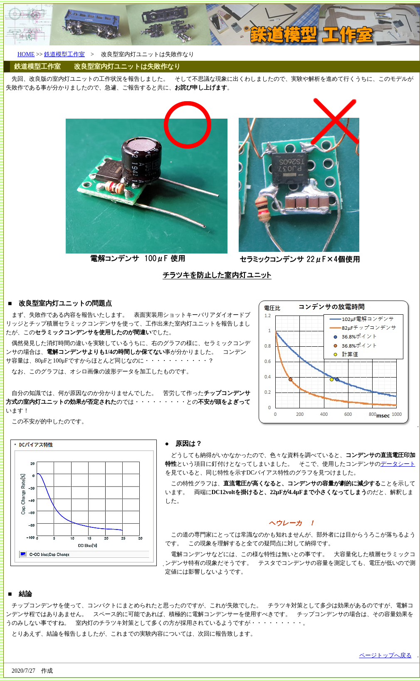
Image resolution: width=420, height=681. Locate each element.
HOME (26, 54)
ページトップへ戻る (385, 655)
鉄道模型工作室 (64, 54)
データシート (397, 464)
